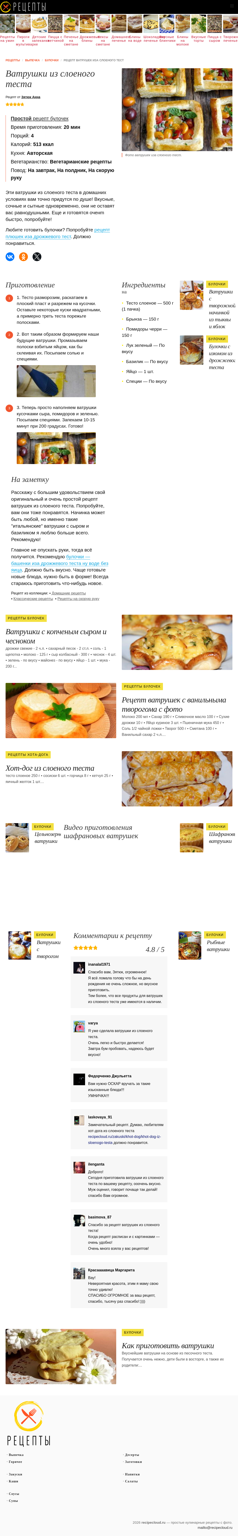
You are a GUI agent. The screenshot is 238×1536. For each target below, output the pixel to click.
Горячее (15, 1462)
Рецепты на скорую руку (78, 599)
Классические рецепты (33, 599)
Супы (13, 1501)
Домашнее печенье (119, 38)
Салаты (131, 1481)
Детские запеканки (39, 38)
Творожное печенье (230, 38)
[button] (232, 6)
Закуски (15, 1474)
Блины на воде (135, 38)
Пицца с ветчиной (55, 38)
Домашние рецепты (69, 593)
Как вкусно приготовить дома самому (23, 7)
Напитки (132, 1474)
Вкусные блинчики (166, 38)
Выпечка (16, 1455)
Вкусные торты (198, 38)
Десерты (132, 1455)
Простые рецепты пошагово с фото (29, 1424)
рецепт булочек (39, 118)
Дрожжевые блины (87, 38)
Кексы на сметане (103, 40)
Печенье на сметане (71, 40)
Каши (13, 1481)
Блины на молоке (182, 40)
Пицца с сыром (215, 38)
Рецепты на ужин (7, 38)
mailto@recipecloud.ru (215, 1528)
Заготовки (133, 1462)
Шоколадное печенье (150, 38)
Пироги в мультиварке (23, 40)
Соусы (14, 1494)
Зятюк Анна (30, 97)
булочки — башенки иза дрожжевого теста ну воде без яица (59, 563)
